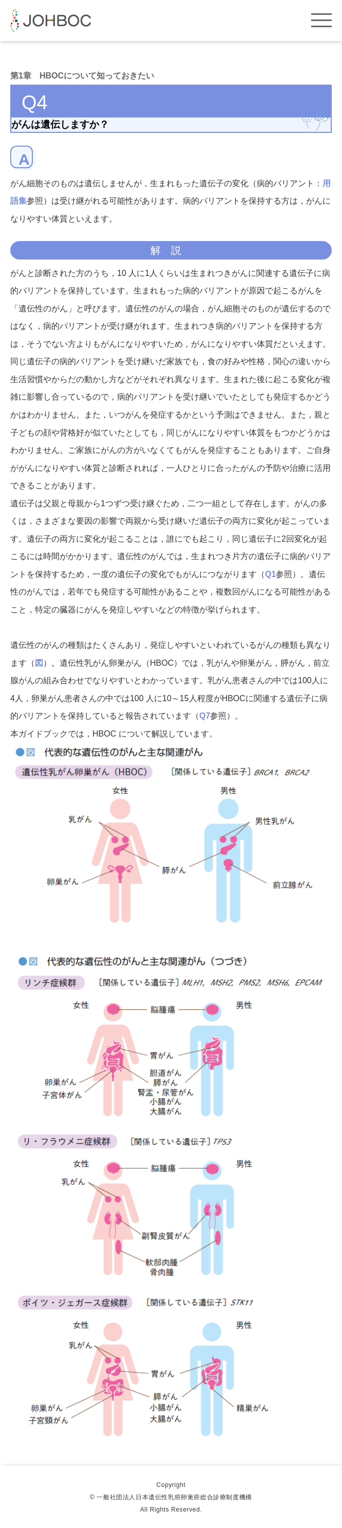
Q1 (270, 574)
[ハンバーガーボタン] (321, 16)
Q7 (204, 715)
